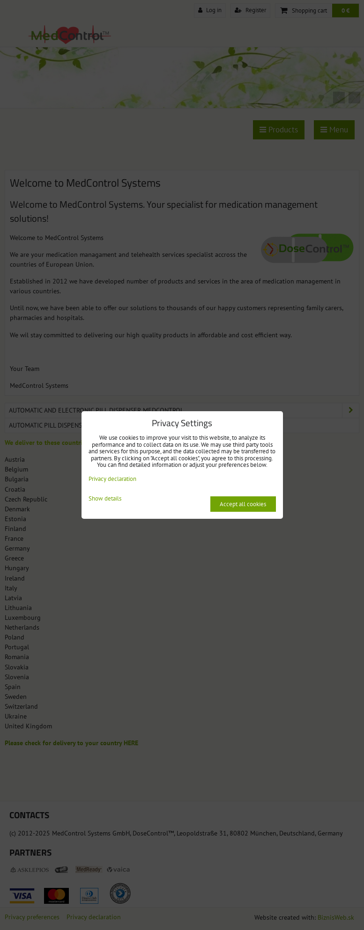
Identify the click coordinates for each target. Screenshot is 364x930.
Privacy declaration (112, 479)
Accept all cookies (243, 504)
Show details (105, 498)
